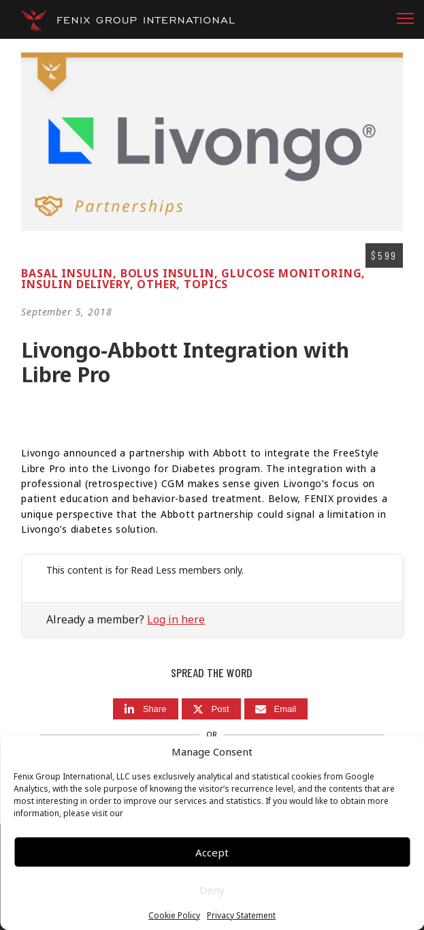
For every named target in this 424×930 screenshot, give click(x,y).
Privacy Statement (241, 916)
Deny (212, 890)
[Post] (211, 709)
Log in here (176, 619)
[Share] (146, 709)
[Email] (276, 709)
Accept (212, 852)
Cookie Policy (174, 916)
